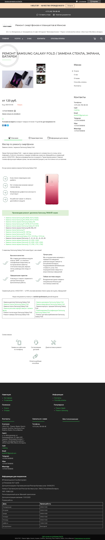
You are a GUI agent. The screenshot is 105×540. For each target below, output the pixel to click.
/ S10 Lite (41, 236)
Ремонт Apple (60, 408)
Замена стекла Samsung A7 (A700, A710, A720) (22, 224)
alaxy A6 (32, 222)
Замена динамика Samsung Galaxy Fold (50, 302)
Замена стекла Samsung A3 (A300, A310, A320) (22, 218)
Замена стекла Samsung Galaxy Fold (16, 304)
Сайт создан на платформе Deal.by (52, 536)
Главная (5, 38)
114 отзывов (82, 1)
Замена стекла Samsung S (15, 230)
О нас (29, 38)
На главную (8, 398)
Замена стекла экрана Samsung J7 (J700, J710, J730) (24, 244)
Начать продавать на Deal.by (13, 1)
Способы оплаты (58, 38)
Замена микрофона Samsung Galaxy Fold (50, 304)
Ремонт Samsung (62, 410)
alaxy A (31, 226)
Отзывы (77, 78)
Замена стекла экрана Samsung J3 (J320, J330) (22, 240)
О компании (8, 400)
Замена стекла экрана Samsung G (17, 222)
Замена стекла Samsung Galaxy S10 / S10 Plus (22, 236)
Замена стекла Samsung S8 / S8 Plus (18, 232)
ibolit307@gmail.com (81, 115)
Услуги (70, 6)
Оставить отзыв (44, 15)
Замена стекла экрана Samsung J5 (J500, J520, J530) (24, 242)
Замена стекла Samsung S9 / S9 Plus (18, 234)
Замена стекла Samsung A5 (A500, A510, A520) (22, 220)
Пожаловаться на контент (82, 538)
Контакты (41, 38)
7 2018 (36, 226)
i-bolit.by (77, 110)
